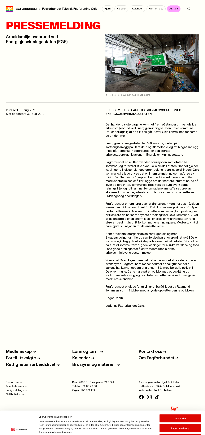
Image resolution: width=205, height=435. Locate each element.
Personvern (14, 382)
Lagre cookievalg (180, 406)
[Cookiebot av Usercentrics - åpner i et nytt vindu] (19, 429)
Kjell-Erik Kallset (171, 382)
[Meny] (196, 9)
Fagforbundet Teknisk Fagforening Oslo (69, 8)
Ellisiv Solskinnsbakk (168, 386)
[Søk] (189, 9)
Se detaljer (159, 429)
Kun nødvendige (180, 415)
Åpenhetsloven (16, 386)
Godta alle (180, 396)
